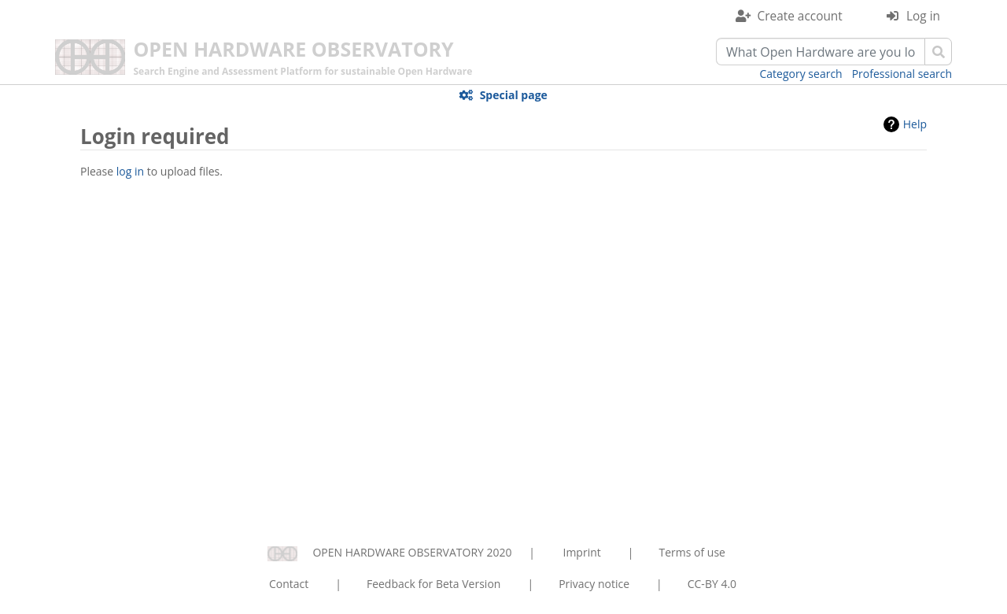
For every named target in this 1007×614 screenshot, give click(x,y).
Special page (514, 94)
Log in (923, 16)
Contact (288, 583)
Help (915, 124)
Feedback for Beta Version (434, 583)
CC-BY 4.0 (712, 583)
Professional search (902, 73)
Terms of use (691, 552)
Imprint (582, 552)
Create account (800, 16)
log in (130, 171)
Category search (801, 73)
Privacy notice (594, 583)
